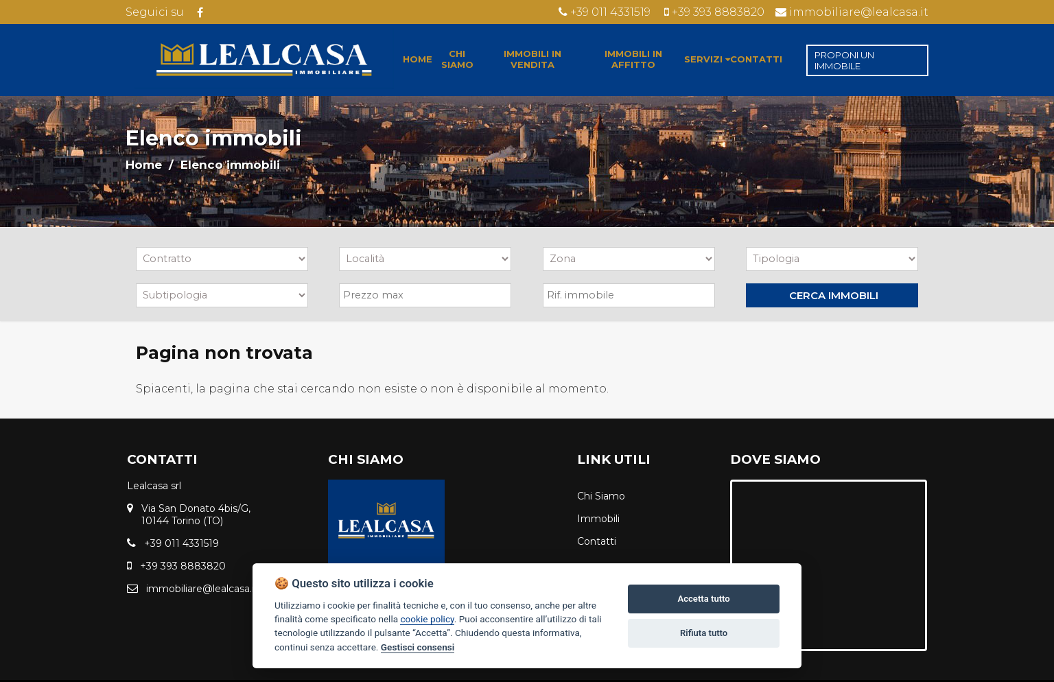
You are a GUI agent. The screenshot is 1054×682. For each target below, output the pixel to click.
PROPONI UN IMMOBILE (844, 60)
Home (144, 165)
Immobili (598, 519)
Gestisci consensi (417, 647)
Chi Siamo (601, 496)
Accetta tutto (703, 598)
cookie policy (427, 618)
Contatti (596, 541)
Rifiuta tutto (703, 633)
